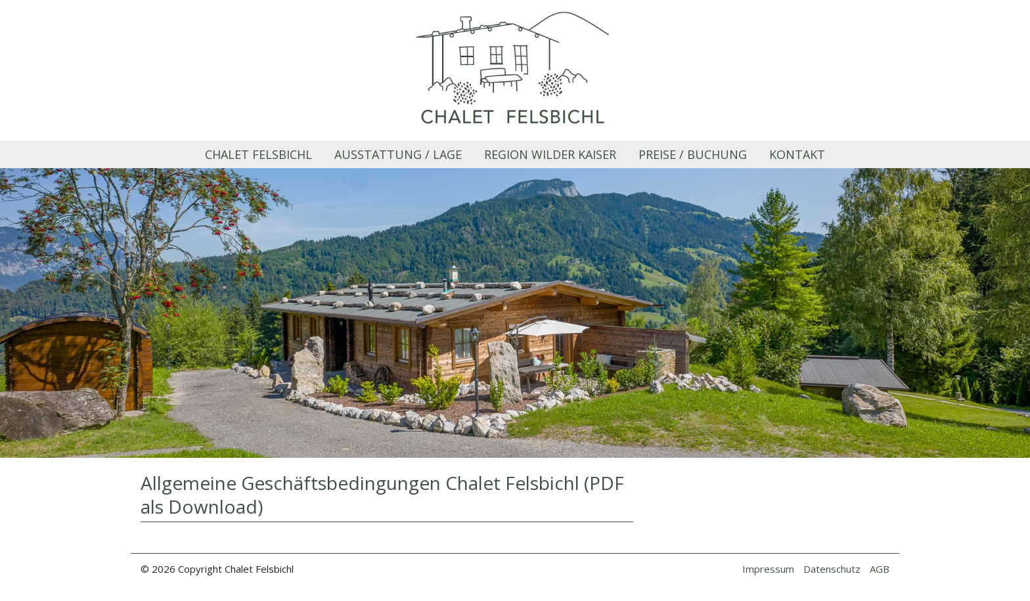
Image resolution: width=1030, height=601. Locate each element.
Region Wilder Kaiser (550, 154)
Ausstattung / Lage (398, 154)
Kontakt (797, 154)
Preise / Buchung (692, 154)
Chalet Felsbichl (258, 154)
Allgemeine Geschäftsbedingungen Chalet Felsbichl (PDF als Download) (382, 494)
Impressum (768, 568)
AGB (879, 568)
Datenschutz (832, 568)
